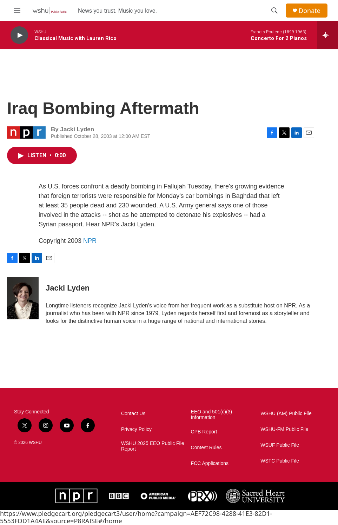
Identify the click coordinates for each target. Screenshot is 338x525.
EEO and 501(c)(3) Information (211, 414)
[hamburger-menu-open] (17, 11)
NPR (90, 240)
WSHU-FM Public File (284, 429)
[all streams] (327, 35)
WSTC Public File (279, 461)
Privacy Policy (136, 429)
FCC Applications (209, 463)
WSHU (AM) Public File (285, 413)
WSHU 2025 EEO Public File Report (152, 446)
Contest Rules (206, 447)
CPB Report (204, 431)
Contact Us (133, 413)
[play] (19, 35)
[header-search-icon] (274, 10)
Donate (309, 10)
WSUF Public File (279, 445)
